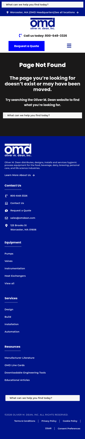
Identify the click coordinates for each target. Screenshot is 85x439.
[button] (69, 46)
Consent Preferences (69, 428)
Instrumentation (15, 268)
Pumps (9, 253)
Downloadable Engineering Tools (25, 372)
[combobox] (42, 5)
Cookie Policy (70, 421)
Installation (12, 324)
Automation (12, 331)
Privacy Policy (49, 421)
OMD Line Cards (15, 365)
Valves (8, 261)
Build (8, 316)
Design (9, 309)
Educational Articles (17, 380)
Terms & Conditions (24, 421)
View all (9, 283)
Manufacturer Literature (20, 357)
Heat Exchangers (15, 275)
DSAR (48, 428)
